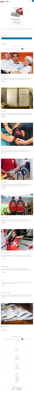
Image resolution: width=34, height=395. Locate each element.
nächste (18, 50)
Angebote (17, 366)
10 (26, 48)
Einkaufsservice (5, 182)
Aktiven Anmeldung (17, 357)
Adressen (17, 375)
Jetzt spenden (17, 350)
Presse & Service (5, 326)
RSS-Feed (17, 381)
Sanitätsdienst (4, 217)
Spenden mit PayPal (6, 292)
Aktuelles (17, 367)
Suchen (16, 38)
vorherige (7, 48)
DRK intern (17, 382)
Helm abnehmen (5, 148)
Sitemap (17, 377)
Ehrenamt (17, 358)
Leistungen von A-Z (17, 368)
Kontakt (17, 376)
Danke (2, 280)
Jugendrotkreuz (5, 76)
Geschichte (4, 111)
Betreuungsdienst (5, 252)
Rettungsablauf (5, 266)
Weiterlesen (4, 81)
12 (31, 48)
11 (28, 48)
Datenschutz (17, 378)
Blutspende (17, 359)
